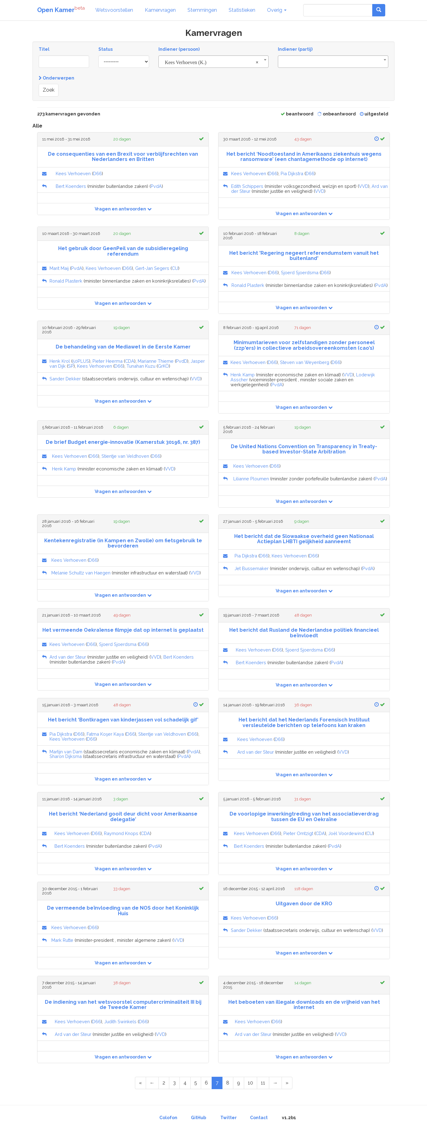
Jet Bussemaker (252, 568)
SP (71, 366)
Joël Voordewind (346, 833)
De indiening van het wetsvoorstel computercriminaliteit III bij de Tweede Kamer (123, 1005)
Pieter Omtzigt (298, 833)
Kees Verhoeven (73, 173)
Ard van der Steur (68, 657)
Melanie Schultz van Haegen (80, 572)
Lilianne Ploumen (251, 478)
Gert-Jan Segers (152, 268)
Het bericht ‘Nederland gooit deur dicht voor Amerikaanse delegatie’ (123, 816)
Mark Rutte (62, 940)
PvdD (181, 361)
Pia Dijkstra (292, 173)
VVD (363, 186)
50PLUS (80, 361)
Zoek (48, 90)
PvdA (156, 186)
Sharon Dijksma (66, 756)
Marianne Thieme (156, 361)
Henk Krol (60, 361)
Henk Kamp (243, 374)
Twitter (228, 1117)
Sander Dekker (65, 378)
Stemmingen (202, 10)
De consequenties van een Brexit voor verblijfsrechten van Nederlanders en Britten (123, 156)
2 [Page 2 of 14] (163, 1083)
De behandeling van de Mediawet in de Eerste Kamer (123, 347)
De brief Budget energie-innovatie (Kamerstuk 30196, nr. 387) (123, 442)
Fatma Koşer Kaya (105, 734)
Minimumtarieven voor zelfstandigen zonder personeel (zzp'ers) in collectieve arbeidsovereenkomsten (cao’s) (304, 345)
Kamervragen (160, 10)
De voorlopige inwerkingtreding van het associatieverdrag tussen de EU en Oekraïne (304, 816)
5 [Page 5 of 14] (195, 1083)
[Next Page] (275, 1083)
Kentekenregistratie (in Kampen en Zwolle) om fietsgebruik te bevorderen (123, 543)
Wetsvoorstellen (114, 10)
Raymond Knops (121, 833)
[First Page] (140, 1083)
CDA (129, 361)
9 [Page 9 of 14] (238, 1083)
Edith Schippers (247, 186)
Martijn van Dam (66, 751)
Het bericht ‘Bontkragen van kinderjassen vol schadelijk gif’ (123, 720)
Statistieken (242, 10)
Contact (259, 1117)
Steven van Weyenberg (304, 362)
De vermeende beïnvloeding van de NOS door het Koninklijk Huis (123, 910)
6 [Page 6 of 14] (206, 1083)
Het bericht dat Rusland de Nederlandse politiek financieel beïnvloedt (304, 633)
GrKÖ (163, 366)
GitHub (198, 1117)
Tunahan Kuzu (141, 366)
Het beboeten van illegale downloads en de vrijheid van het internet (304, 1005)
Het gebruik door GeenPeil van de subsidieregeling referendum (123, 251)
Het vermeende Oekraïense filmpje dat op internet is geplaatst (123, 630)
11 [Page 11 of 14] (263, 1083)
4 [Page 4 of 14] (185, 1083)
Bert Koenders (71, 186)
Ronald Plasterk (66, 281)
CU (175, 268)
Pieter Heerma (108, 361)
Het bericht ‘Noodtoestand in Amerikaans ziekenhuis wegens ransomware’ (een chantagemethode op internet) (304, 156)
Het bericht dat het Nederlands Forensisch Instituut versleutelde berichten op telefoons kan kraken (304, 722)
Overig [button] (277, 10)
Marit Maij (59, 268)
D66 (97, 173)
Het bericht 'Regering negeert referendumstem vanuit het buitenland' (304, 256)
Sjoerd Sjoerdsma (299, 272)
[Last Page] (287, 1083)
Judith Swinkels (120, 1021)
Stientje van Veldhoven (125, 456)
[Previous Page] (152, 1083)
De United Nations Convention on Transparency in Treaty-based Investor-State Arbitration (304, 449)
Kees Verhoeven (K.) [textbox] (212, 62)
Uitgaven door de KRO (304, 904)
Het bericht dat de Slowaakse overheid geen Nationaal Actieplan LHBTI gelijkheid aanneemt (304, 539)
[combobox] (213, 61)
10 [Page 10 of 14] (250, 1083)
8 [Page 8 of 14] (227, 1083)
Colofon (168, 1117)
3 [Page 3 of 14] (174, 1083)
